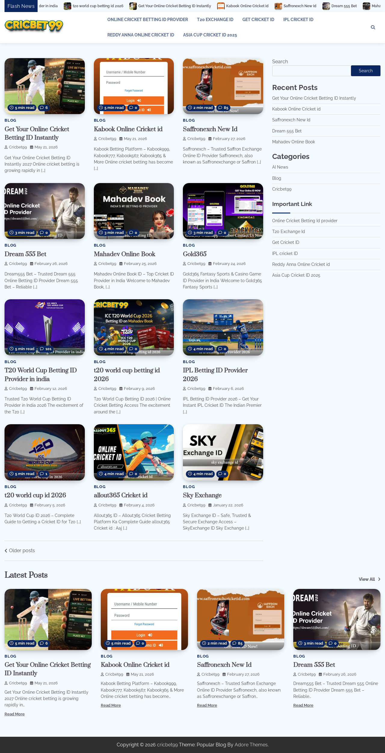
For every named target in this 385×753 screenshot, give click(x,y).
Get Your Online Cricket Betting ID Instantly (189, 6)
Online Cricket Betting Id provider (147, 19)
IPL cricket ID (298, 19)
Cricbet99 (281, 189)
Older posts (22, 550)
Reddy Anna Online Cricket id (140, 35)
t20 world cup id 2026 (35, 495)
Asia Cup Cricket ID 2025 (210, 35)
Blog (10, 120)
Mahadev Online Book (124, 254)
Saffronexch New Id (314, 6)
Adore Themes (251, 745)
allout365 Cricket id (120, 495)
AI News (280, 167)
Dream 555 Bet (358, 6)
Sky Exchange (202, 495)
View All (367, 579)
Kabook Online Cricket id (262, 6)
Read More (15, 714)
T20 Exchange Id (215, 19)
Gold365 (194, 254)
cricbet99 (16, 147)
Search (280, 61)
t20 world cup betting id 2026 (113, 6)
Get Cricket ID (258, 19)
